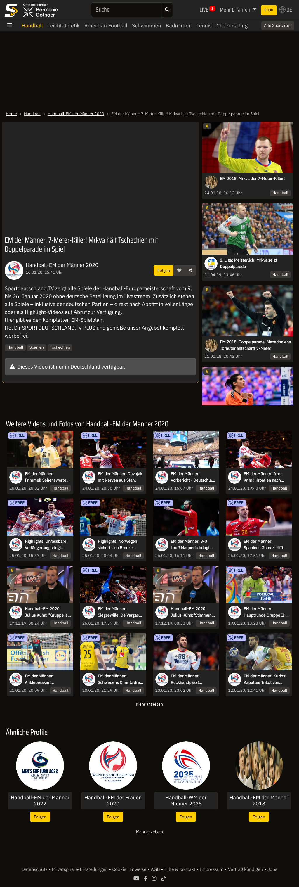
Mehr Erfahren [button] (235, 9)
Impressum (212, 869)
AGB (156, 869)
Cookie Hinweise (129, 869)
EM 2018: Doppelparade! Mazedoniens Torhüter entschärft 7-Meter (255, 345)
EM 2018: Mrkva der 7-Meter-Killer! (252, 178)
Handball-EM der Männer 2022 (40, 800)
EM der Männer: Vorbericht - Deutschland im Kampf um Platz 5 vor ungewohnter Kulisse (194, 477)
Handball (32, 25)
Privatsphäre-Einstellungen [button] (80, 869)
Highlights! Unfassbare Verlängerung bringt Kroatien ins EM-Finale (45, 545)
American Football (105, 25)
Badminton (179, 25)
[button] (179, 270)
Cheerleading (232, 25)
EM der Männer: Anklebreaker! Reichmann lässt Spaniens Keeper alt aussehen (43, 679)
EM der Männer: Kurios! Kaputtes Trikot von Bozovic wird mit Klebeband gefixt (265, 679)
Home (11, 113)
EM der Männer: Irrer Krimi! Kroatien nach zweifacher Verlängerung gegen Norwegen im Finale (266, 477)
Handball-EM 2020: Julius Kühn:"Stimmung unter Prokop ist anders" (193, 612)
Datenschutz (35, 869)
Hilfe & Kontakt (180, 869)
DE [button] (285, 9)
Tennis (204, 25)
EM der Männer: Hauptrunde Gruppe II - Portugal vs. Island (265, 612)
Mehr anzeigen (149, 704)
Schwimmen (146, 25)
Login (269, 10)
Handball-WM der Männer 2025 (185, 800)
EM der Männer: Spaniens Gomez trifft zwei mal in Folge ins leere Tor (263, 545)
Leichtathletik (64, 25)
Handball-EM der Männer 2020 (76, 113)
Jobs (272, 869)
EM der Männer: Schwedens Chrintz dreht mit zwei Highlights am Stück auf (121, 679)
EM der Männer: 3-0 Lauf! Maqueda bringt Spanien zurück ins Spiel (193, 545)
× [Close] (288, 25)
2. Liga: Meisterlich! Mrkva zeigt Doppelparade (248, 263)
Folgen (163, 270)
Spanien (36, 347)
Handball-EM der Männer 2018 (259, 800)
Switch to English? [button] (270, 25)
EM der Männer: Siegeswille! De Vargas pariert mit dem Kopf (118, 612)
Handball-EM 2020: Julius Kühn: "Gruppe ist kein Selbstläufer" (47, 612)
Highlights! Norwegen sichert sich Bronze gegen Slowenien (117, 545)
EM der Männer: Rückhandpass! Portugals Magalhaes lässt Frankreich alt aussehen (190, 679)
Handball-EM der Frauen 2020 (113, 800)
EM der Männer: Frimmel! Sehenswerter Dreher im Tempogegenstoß (46, 477)
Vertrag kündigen (246, 869)
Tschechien (60, 347)
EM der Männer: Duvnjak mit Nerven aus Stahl (120, 477)
